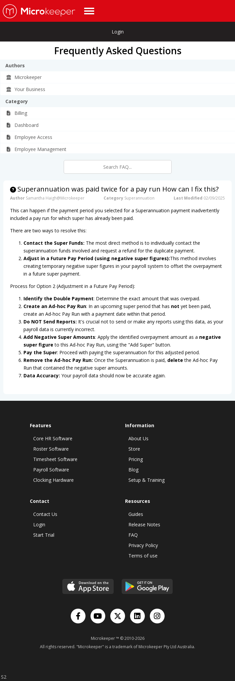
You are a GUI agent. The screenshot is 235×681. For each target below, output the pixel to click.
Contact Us (45, 514)
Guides (135, 514)
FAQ (133, 535)
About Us (138, 438)
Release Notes (144, 524)
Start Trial (43, 535)
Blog (133, 469)
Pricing (135, 459)
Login (118, 31)
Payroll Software (51, 469)
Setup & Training (146, 480)
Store (134, 449)
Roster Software (51, 449)
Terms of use (143, 555)
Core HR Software (52, 438)
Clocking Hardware (53, 480)
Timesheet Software (55, 459)
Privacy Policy (143, 545)
